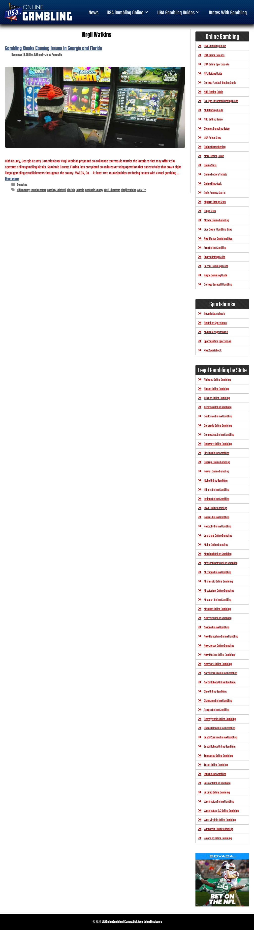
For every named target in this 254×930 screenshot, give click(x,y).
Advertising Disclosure (149, 922)
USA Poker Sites (212, 138)
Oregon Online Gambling (216, 710)
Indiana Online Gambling (216, 499)
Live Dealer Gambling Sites (218, 229)
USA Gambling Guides (179, 13)
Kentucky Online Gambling (217, 526)
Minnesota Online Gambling (218, 581)
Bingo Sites (210, 211)
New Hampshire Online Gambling (221, 636)
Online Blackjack (213, 183)
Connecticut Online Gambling (219, 434)
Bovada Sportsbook (214, 314)
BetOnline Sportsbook (215, 323)
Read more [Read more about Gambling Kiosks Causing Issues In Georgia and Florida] (12, 179)
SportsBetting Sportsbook (217, 341)
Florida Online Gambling (216, 453)
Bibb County (23, 190)
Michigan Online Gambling (217, 572)
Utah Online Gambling (215, 774)
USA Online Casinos (214, 55)
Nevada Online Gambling (216, 627)
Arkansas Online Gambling (217, 407)
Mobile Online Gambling (216, 220)
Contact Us (130, 922)
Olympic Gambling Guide (216, 128)
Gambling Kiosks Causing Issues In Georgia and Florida (53, 48)
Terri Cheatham (112, 190)
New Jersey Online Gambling (219, 645)
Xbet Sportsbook (213, 350)
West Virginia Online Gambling (220, 820)
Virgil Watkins (128, 190)
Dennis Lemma (38, 190)
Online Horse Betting (214, 147)
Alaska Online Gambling (216, 389)
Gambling (22, 184)
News (93, 12)
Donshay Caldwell (56, 190)
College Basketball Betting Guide (221, 101)
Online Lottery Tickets (215, 174)
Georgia (80, 190)
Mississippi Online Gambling (219, 590)
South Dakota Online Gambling (219, 746)
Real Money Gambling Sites (218, 238)
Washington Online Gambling (219, 801)
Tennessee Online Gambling (218, 755)
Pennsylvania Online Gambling (220, 719)
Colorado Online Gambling (218, 425)
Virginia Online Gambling (217, 792)
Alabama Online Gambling (217, 379)
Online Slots (210, 165)
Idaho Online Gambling (215, 480)
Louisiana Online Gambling (218, 535)
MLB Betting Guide (213, 110)
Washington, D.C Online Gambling (221, 811)
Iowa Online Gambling (215, 508)
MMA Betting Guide (214, 156)
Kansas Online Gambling (216, 517)
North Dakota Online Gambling (219, 682)
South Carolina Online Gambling (220, 737)
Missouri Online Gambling (217, 600)
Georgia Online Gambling (217, 462)
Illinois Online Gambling (216, 490)
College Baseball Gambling (218, 284)
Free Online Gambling (215, 248)
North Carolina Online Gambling (220, 673)
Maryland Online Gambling (217, 554)
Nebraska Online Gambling (217, 618)
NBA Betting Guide (213, 92)
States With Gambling (228, 12)
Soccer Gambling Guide (216, 266)
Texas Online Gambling (216, 765)
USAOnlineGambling (112, 922)
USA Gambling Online (128, 13)
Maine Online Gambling (216, 545)
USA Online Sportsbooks (216, 64)
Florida (71, 190)
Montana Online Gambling (217, 609)
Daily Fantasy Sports (214, 193)
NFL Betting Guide (213, 73)
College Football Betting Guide (220, 83)
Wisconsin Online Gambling (218, 829)
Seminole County (94, 190)
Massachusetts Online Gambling (220, 563)
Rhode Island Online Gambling (219, 728)
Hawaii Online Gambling (216, 471)
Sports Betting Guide (214, 257)
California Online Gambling (218, 416)
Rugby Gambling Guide (215, 275)
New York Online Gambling (218, 664)
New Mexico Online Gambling (219, 655)
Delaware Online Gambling (218, 444)
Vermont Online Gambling (217, 783)
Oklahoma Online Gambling (218, 700)
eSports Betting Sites (215, 202)
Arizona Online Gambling (217, 398)
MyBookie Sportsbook (216, 332)
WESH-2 (141, 190)
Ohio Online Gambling (215, 691)
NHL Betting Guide (213, 119)
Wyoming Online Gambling (218, 838)
